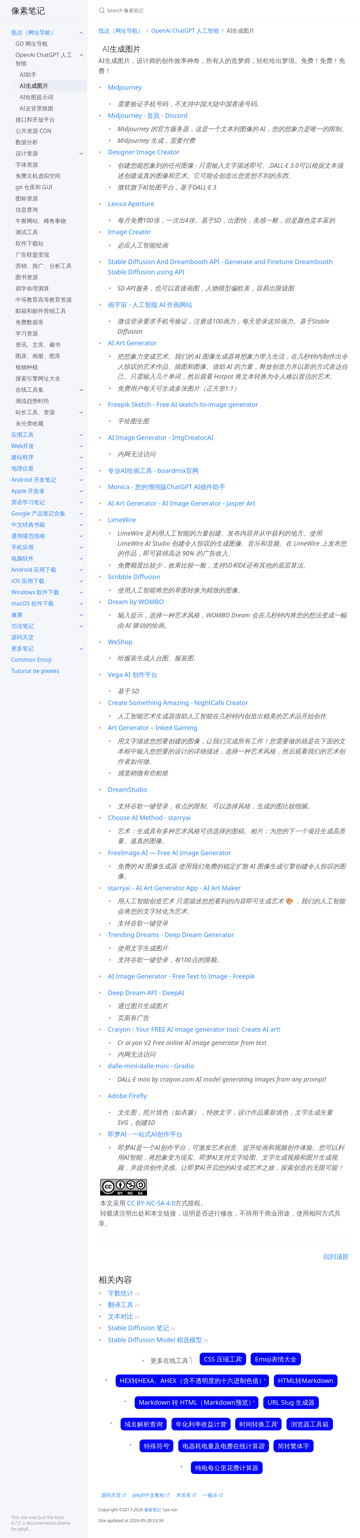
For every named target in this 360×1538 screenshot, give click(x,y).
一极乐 (212, 1495)
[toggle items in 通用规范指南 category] (81, 535)
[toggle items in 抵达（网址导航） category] (81, 32)
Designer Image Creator (143, 152)
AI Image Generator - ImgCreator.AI (160, 437)
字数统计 (120, 1293)
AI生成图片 (34, 86)
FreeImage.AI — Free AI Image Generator (169, 852)
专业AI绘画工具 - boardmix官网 (153, 470)
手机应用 (22, 547)
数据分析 (26, 142)
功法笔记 (22, 626)
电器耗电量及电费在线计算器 (223, 1446)
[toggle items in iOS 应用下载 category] (81, 581)
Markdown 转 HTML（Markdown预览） (196, 1402)
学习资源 (26, 333)
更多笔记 (22, 648)
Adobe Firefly (127, 1095)
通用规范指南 (28, 536)
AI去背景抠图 (36, 108)
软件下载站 (29, 243)
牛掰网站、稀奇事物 (40, 221)
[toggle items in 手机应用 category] (81, 547)
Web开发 (22, 446)
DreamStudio (127, 789)
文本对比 (120, 1316)
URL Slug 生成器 (291, 1402)
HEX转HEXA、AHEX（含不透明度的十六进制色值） (192, 1380)
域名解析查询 (143, 1424)
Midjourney (125, 87)
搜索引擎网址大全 (37, 378)
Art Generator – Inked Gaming (153, 727)
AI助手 (28, 74)
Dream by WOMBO (136, 601)
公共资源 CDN (33, 131)
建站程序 (22, 457)
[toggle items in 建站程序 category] (81, 457)
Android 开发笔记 (33, 479)
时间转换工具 (258, 1424)
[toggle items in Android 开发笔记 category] (81, 479)
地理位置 (22, 468)
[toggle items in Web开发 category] (81, 445)
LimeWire (122, 519)
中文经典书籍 (28, 524)
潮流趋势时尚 (32, 401)
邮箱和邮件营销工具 (40, 311)
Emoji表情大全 (275, 1359)
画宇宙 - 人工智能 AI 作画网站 (150, 304)
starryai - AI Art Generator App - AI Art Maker (174, 888)
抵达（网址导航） (33, 32)
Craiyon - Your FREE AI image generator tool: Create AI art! (194, 1029)
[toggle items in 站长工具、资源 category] (81, 412)
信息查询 (26, 209)
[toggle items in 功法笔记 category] (81, 626)
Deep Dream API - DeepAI (146, 992)
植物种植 (26, 367)
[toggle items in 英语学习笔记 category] (81, 502)
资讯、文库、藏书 (37, 344)
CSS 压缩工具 (222, 1359)
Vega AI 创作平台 (133, 674)
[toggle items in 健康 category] (81, 614)
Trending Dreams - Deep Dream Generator (171, 934)
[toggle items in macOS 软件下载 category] (81, 603)
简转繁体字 (293, 1446)
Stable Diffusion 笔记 (138, 1328)
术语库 (186, 1495)
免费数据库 (29, 322)
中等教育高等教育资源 (43, 299)
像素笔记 (28, 10)
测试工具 (26, 232)
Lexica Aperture (131, 203)
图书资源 (26, 277)
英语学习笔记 (28, 502)
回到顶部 (336, 1256)
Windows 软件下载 (35, 592)
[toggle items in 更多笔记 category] (81, 648)
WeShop (120, 641)
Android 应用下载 (33, 569)
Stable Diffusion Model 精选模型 (155, 1339)
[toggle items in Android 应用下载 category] (81, 569)
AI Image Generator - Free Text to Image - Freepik (181, 976)
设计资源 (26, 153)
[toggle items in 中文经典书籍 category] (81, 524)
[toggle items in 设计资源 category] (81, 153)
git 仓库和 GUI (33, 187)
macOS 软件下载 (32, 603)
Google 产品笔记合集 (38, 513)
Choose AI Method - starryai (149, 817)
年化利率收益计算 (201, 1424)
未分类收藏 (29, 423)
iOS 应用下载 (27, 581)
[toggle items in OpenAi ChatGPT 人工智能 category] (81, 54)
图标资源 (26, 198)
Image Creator (129, 232)
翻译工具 (120, 1304)
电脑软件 (22, 558)
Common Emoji (31, 660)
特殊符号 (156, 1446)
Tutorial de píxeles (35, 671)
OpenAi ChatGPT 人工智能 (43, 59)
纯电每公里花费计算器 (226, 1467)
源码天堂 (22, 637)
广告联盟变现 (32, 254)
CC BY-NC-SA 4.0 (150, 1203)
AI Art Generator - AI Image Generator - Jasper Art (181, 503)
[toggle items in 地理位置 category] (81, 468)
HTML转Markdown (305, 1380)
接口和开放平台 (35, 119)
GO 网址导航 (31, 43)
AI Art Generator (132, 343)
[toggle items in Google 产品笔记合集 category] (81, 513)
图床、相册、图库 (37, 356)
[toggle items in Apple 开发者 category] (81, 490)
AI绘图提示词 (36, 97)
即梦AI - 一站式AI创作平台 (145, 1134)
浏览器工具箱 (309, 1424)
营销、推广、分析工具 (43, 266)
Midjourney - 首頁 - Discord (148, 115)
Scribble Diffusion (134, 576)
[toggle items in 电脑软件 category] (81, 558)
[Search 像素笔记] (181, 10)
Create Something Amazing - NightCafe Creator (178, 702)
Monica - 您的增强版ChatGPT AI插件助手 (166, 486)
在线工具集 (29, 389)
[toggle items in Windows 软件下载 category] (81, 592)
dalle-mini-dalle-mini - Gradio (151, 1066)
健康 (16, 615)
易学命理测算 (32, 288)
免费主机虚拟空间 (37, 176)
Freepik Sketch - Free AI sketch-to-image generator (183, 404)
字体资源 (26, 164)
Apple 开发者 (28, 491)
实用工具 (22, 434)
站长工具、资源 (35, 412)
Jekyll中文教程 (151, 1495)
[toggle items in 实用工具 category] (81, 434)
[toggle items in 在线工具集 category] (81, 389)
